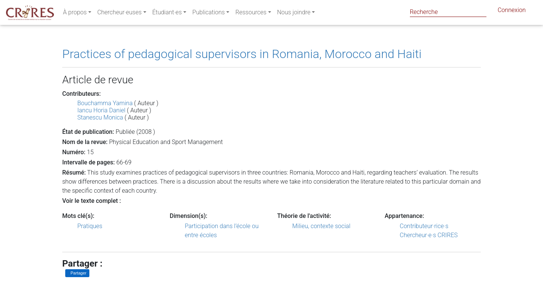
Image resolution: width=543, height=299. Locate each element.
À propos (75, 13)
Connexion (512, 11)
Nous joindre (294, 13)
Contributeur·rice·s (424, 226)
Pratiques (89, 226)
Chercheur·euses (119, 13)
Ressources (250, 13)
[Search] (448, 11)
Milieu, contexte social (321, 226)
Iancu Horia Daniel (101, 110)
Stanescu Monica (100, 117)
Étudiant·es (167, 13)
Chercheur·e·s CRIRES (429, 235)
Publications (208, 13)
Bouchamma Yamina (105, 103)
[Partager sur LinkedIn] (77, 273)
